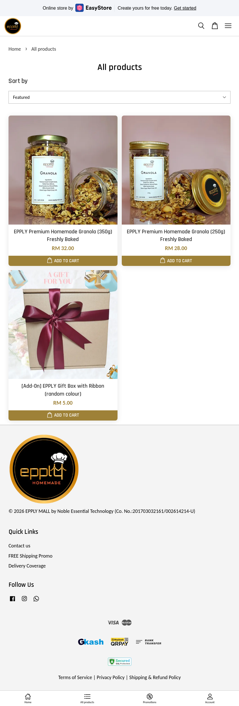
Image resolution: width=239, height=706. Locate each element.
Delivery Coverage (27, 566)
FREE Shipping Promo (30, 556)
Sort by (18, 81)
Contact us (19, 546)
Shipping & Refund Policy (155, 677)
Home (14, 49)
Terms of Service (75, 677)
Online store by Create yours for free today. (119, 8)
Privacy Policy (111, 677)
